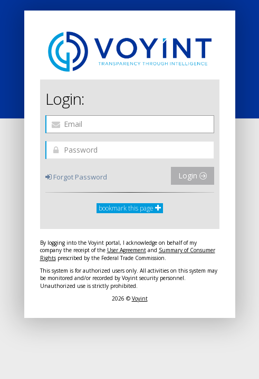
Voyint (140, 298)
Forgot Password (76, 177)
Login (192, 176)
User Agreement (126, 250)
